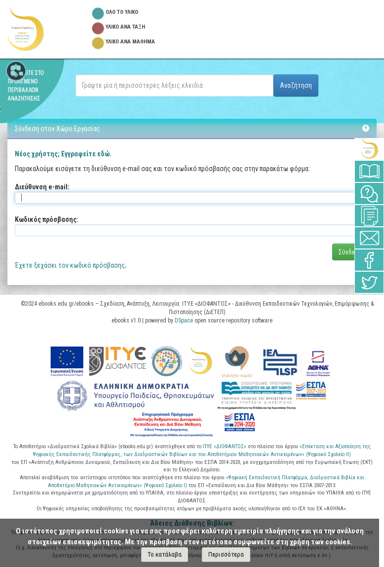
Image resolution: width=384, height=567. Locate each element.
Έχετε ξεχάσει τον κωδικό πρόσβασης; (70, 265)
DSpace (184, 320)
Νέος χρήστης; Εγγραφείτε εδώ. (63, 154)
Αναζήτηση (296, 85)
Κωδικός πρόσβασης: (46, 219)
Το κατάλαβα (165, 554)
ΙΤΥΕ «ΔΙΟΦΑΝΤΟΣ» (224, 446)
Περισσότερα (226, 554)
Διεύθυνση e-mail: (42, 187)
